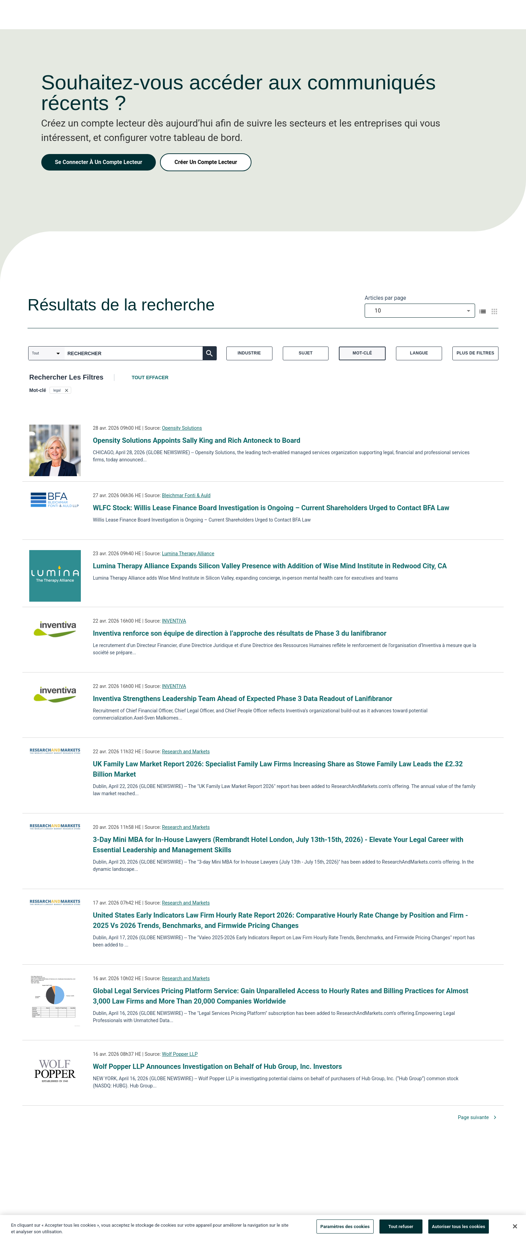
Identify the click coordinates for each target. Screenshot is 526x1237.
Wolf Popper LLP (180, 1054)
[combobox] (420, 311)
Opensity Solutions (182, 428)
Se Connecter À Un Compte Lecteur (98, 162)
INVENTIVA (174, 621)
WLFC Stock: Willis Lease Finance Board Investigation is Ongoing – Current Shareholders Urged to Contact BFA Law (271, 508)
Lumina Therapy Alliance (188, 553)
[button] (60, 390)
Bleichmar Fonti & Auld (186, 495)
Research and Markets (186, 751)
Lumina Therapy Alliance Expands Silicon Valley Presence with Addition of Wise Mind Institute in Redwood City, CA (270, 566)
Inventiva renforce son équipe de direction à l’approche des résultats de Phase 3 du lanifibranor (239, 633)
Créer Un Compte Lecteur (205, 162)
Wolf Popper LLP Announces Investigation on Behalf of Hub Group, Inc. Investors (217, 1066)
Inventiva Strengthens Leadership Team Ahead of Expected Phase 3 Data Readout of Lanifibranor (242, 698)
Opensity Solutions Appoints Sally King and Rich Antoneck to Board (196, 440)
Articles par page (385, 298)
